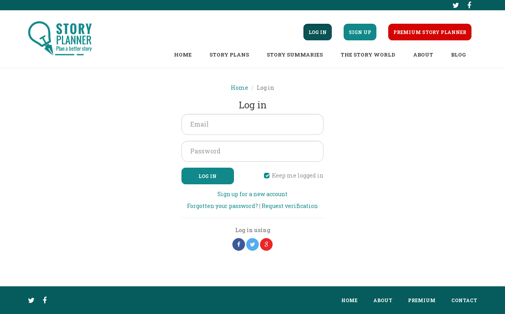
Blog (458, 54)
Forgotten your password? (222, 206)
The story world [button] (367, 54)
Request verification (290, 206)
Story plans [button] (229, 54)
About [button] (423, 54)
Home (183, 54)
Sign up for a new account (252, 194)
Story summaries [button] (295, 54)
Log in (207, 176)
